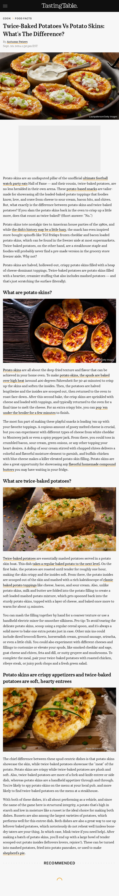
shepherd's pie (14, 852)
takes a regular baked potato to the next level (66, 563)
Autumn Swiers (17, 41)
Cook (7, 18)
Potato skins (12, 369)
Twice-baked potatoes (19, 558)
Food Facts (23, 18)
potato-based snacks (82, 188)
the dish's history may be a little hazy (39, 229)
